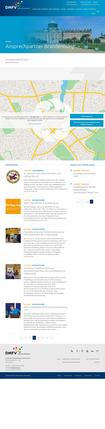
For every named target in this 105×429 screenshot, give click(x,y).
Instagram (82, 351)
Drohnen (71, 9)
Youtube (87, 351)
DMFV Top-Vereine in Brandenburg (41, 203)
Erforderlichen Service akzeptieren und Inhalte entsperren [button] (87, 123)
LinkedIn (92, 351)
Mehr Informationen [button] (35, 123)
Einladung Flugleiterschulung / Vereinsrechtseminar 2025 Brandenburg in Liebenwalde (44, 271)
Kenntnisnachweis (85, 2)
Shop (93, 13)
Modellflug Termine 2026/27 (82, 165)
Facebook (77, 351)
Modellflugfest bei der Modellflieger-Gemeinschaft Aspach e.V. (86, 190)
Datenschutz (68, 375)
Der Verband (54, 9)
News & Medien (89, 9)
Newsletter (97, 351)
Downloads (88, 375)
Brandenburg (12, 165)
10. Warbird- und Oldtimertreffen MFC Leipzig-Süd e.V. (43, 174)
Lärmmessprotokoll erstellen (90, 4)
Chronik (97, 375)
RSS (72, 351)
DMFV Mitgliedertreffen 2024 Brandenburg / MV (45, 308)
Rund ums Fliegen (40, 9)
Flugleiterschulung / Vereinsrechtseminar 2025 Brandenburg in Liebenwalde (44, 233)
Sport (63, 9)
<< (21, 338)
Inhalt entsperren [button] (86, 116)
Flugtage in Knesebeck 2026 (84, 174)
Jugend (79, 9)
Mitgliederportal (71, 2)
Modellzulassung (72, 4)
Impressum (78, 375)
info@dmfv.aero (15, 368)
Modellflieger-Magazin (71, 362)
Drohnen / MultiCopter (71, 359)
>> (51, 338)
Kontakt (95, 2)
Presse (59, 375)
